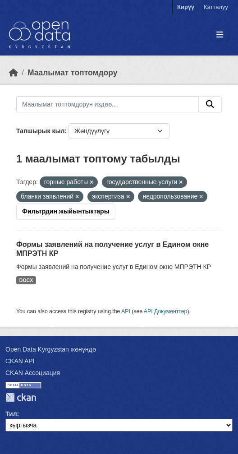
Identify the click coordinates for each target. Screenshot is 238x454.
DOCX (26, 280)
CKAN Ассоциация (32, 372)
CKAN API (20, 361)
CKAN (20, 397)
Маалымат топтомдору (72, 72)
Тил (11, 413)
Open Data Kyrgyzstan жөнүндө (50, 349)
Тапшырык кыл (40, 130)
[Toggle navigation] (220, 35)
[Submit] (210, 104)
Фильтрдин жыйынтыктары (66, 211)
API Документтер (166, 311)
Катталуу (216, 7)
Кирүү (185, 7)
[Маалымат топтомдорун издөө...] (107, 104)
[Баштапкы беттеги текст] (13, 72)
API (125, 311)
